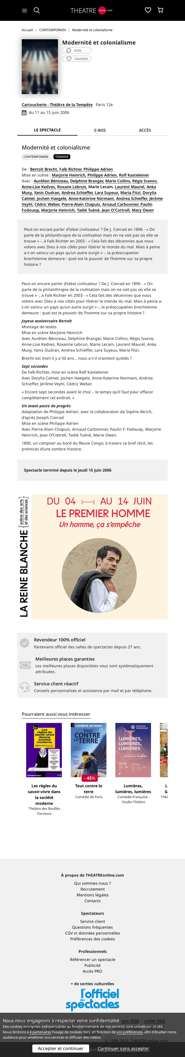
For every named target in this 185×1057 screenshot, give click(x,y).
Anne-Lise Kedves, (39, 186)
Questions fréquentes (92, 927)
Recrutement (93, 889)
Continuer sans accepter (123, 1048)
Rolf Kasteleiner (134, 175)
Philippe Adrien (98, 169)
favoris (77, 59)
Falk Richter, (70, 169)
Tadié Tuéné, (89, 210)
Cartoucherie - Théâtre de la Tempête (57, 104)
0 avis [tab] (100, 130)
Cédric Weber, (47, 204)
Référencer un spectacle (92, 959)
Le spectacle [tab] (47, 130)
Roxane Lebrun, (72, 186)
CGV (69, 933)
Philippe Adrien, (102, 175)
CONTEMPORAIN (35, 156)
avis (74, 50)
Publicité (92, 965)
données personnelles (99, 933)
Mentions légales (93, 894)
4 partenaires (40, 1031)
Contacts (92, 900)
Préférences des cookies (92, 938)
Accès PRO (92, 971)
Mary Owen (143, 210)
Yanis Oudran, (47, 192)
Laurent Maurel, (130, 186)
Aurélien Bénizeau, (51, 180)
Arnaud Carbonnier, (120, 204)
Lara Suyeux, (107, 192)
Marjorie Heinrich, (69, 175)
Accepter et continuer (61, 1048)
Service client (92, 921)
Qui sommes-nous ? (92, 883)
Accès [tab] (145, 130)
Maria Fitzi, (131, 192)
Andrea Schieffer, (78, 192)
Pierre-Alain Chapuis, (81, 204)
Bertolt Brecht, (44, 169)
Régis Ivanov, (145, 180)
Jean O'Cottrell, (116, 210)
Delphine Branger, (87, 180)
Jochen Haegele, (52, 198)
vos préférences (129, 1031)
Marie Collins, (118, 180)
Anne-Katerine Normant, (92, 198)
